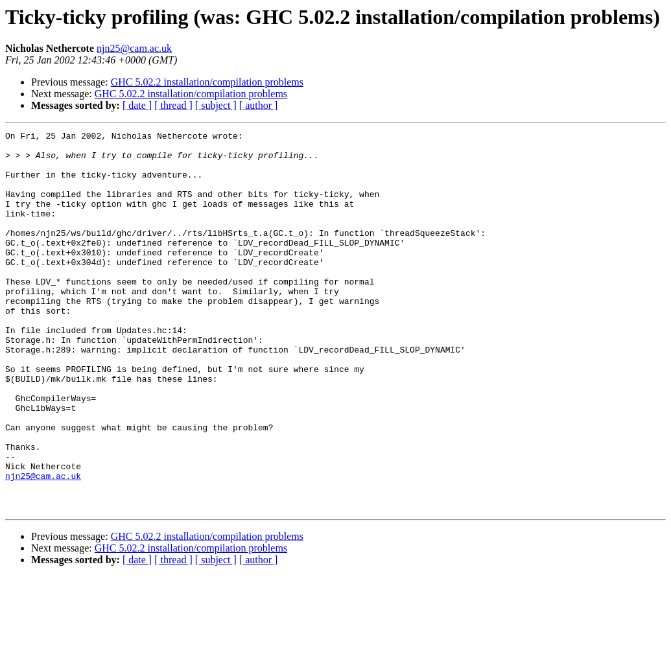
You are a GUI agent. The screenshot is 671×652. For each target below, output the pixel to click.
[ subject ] (216, 105)
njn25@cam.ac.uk (134, 48)
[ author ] (258, 105)
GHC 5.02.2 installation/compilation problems (207, 81)
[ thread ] (173, 105)
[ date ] (137, 105)
